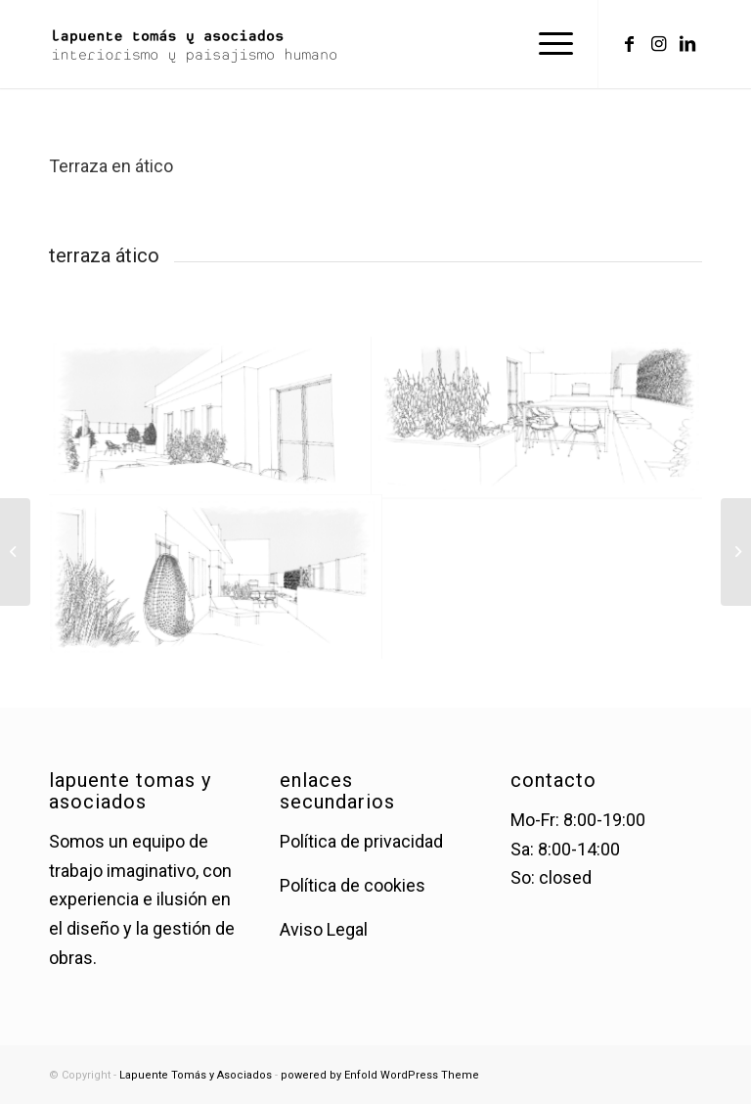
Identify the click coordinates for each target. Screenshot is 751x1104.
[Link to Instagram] (658, 44)
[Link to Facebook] (628, 44)
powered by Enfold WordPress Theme (380, 1075)
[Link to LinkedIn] (687, 44)
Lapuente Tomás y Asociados (195, 1075)
